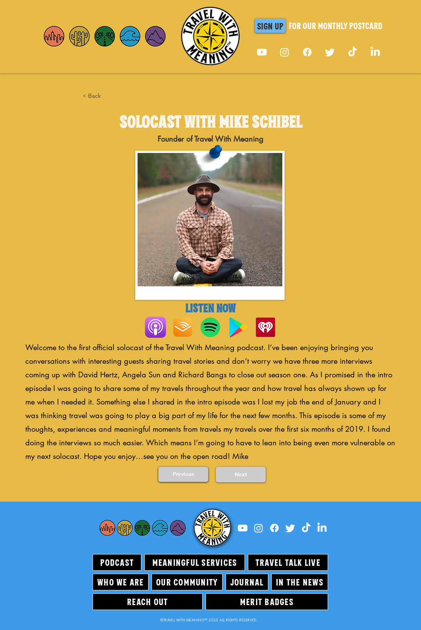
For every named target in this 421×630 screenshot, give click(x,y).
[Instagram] (284, 52)
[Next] (241, 474)
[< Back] (107, 95)
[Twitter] (330, 52)
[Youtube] (262, 52)
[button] (270, 26)
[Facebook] (307, 52)
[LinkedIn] (375, 52)
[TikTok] (352, 52)
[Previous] (183, 474)
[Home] (54, 36)
